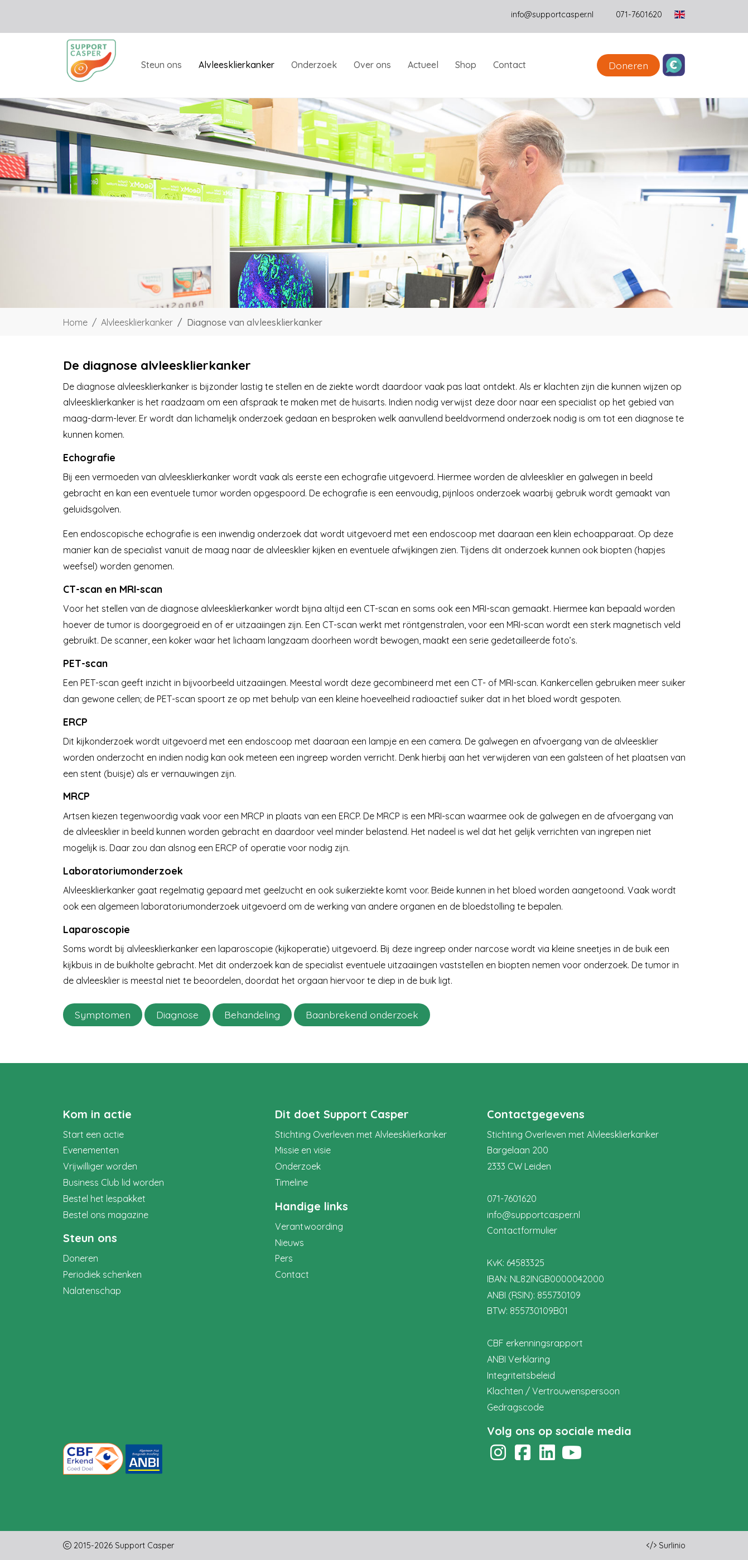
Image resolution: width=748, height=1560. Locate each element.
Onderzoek (314, 64)
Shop (465, 64)
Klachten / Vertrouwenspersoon (553, 1391)
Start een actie (93, 1134)
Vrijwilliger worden (100, 1166)
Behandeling (252, 1014)
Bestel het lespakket (104, 1198)
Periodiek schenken (102, 1274)
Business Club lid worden (113, 1182)
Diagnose (177, 1014)
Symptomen (103, 1014)
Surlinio (672, 1545)
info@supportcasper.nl (552, 14)
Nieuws (289, 1242)
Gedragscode (515, 1407)
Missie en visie (303, 1150)
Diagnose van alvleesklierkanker (254, 322)
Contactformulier (522, 1230)
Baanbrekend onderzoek (362, 1014)
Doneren (628, 65)
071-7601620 (512, 1198)
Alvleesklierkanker (236, 64)
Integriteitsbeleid (521, 1375)
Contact (509, 64)
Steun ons (161, 64)
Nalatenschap (92, 1290)
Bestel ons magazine (105, 1214)
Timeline (291, 1182)
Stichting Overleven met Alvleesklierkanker (361, 1134)
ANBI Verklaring (518, 1359)
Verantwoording (309, 1226)
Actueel (423, 64)
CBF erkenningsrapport (535, 1343)
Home (75, 322)
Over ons (372, 64)
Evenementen (91, 1150)
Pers (284, 1258)
